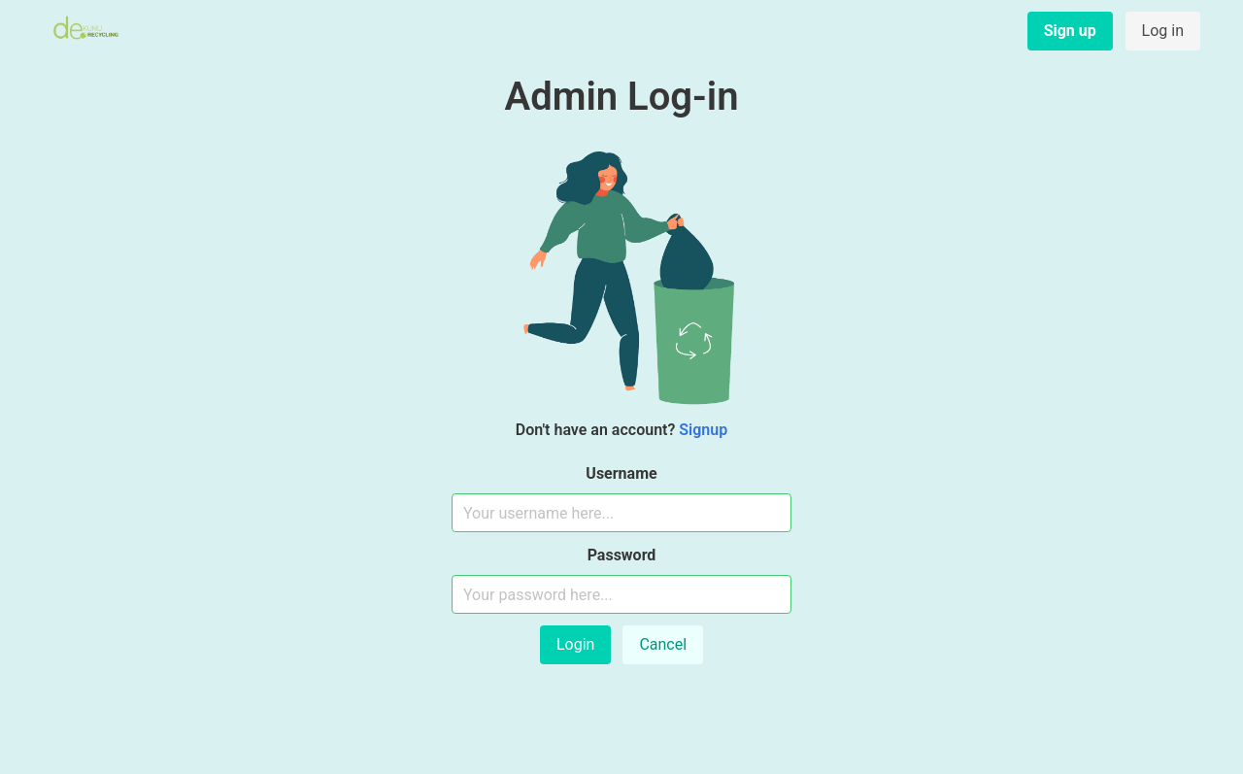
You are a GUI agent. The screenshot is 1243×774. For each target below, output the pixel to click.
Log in (1163, 30)
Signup (703, 430)
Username (621, 473)
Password (622, 555)
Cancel (663, 644)
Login (575, 644)
